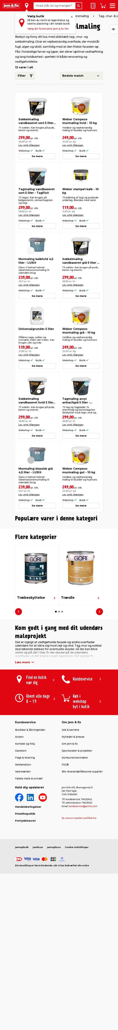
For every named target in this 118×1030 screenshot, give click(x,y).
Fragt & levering (25, 837)
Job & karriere (70, 809)
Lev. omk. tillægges (29, 145)
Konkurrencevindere (75, 837)
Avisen (19, 816)
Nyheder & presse (73, 816)
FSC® (65, 844)
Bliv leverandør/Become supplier (82, 851)
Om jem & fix (70, 823)
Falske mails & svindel (29, 858)
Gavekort (20, 830)
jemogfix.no (54, 927)
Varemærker (23, 851)
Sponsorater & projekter (77, 830)
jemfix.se (38, 927)
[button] (56, 600)
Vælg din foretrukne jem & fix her (48, 28)
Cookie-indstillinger (77, 927)
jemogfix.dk (22, 927)
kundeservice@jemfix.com (83, 886)
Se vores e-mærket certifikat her (79, 897)
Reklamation (23, 844)
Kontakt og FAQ (25, 823)
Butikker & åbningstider (30, 809)
